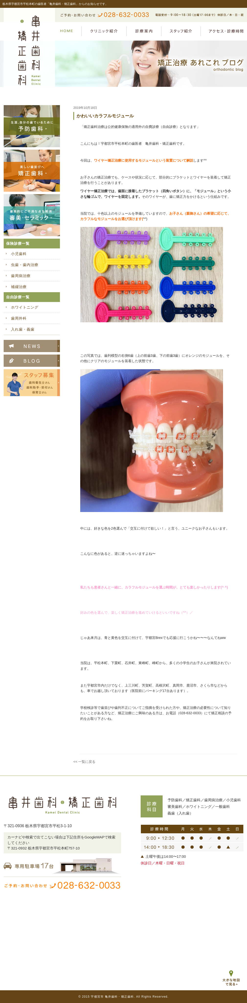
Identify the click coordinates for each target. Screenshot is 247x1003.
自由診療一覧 (18, 297)
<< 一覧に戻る (84, 762)
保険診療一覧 (18, 243)
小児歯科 (19, 254)
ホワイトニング (24, 307)
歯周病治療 (21, 276)
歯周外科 (19, 318)
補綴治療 (19, 287)
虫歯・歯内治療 (24, 265)
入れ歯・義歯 (22, 329)
